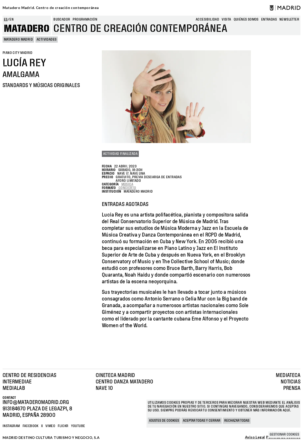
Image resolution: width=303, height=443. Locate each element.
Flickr (63, 426)
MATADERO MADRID (18, 39)
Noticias (290, 381)
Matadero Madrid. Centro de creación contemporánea (51, 8)
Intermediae (17, 381)
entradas (269, 19)
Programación (85, 19)
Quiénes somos (246, 19)
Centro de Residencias (29, 375)
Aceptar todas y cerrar (201, 420)
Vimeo (50, 426)
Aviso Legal (255, 437)
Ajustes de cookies (164, 420)
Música (127, 184)
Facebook (30, 426)
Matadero (27, 29)
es (6, 19)
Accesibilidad (207, 19)
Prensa (291, 388)
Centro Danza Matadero (124, 381)
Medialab (14, 388)
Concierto (127, 188)
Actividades (46, 39)
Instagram (11, 426)
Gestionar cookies (284, 434)
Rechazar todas (236, 420)
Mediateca (288, 375)
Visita (226, 19)
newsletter (289, 19)
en (11, 19)
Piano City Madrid (18, 53)
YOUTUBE (78, 426)
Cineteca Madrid (115, 375)
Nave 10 (104, 388)
